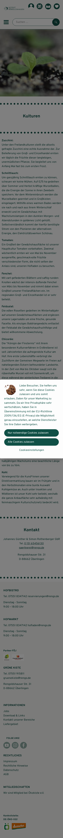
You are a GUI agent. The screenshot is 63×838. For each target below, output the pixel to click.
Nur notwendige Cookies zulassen (28, 433)
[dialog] (31, 419)
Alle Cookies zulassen (21, 442)
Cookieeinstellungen (31, 450)
